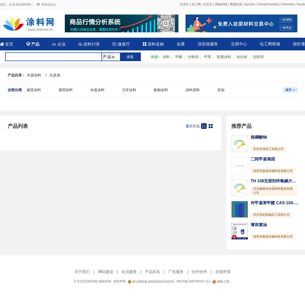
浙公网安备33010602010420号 (151, 281)
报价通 (299, 44)
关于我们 (82, 271)
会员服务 (129, 271)
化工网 (196, 4)
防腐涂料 (224, 57)
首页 (6, 44)
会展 (181, 44)
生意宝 (207, 4)
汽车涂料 (129, 90)
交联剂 (258, 57)
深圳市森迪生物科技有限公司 (273, 171)
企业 (58, 44)
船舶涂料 (161, 90)
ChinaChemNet (267, 4)
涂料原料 (193, 90)
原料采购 (153, 44)
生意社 (184, 4)
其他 (220, 90)
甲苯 (207, 57)
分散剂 (193, 57)
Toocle (300, 4)
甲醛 (178, 57)
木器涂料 (34, 75)
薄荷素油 (259, 225)
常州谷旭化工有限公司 (268, 149)
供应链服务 (208, 44)
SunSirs (249, 4)
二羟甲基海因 (263, 159)
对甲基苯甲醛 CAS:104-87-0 (276, 203)
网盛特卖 (236, 4)
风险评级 (221, 4)
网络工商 (220, 281)
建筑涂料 (34, 90)
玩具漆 (55, 75)
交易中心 (239, 44)
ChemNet (287, 4)
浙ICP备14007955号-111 (193, 281)
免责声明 (119, 281)
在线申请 (223, 271)
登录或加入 (49, 4)
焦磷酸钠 (259, 137)
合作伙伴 (199, 271)
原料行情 (89, 44)
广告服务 (176, 271)
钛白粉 (242, 57)
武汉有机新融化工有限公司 (271, 214)
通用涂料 (65, 90)
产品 (32, 44)
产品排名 (152, 271)
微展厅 (121, 44)
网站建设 (105, 271)
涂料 (166, 57)
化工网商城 (270, 44)
